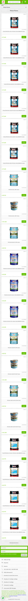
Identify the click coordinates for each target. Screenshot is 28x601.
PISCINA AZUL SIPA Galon (14, 189)
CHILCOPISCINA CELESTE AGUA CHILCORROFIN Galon (14, 110)
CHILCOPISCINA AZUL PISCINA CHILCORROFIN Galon (14, 31)
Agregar (23, 37)
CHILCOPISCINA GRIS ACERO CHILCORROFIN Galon (13, 137)
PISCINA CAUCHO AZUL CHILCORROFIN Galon (13, 295)
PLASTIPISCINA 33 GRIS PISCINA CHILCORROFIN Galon (14, 532)
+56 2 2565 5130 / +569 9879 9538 (10, 569)
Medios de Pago (6, 559)
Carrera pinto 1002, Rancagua (9, 588)
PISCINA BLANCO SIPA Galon (14, 242)
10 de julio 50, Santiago (7, 585)
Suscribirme (24, 555)
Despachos (5, 562)
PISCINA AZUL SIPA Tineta (14, 216)
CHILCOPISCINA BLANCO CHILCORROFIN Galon (14, 84)
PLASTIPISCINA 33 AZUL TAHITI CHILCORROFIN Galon (14, 479)
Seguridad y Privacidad (13, 595)
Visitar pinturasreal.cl (7, 572)
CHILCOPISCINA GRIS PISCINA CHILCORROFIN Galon (14, 163)
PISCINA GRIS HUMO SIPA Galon (14, 400)
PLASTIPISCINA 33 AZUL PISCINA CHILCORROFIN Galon (13, 453)
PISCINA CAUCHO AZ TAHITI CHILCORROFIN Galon (13, 268)
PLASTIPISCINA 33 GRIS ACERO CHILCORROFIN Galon (14, 505)
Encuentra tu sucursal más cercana (10, 575)
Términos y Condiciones (22, 594)
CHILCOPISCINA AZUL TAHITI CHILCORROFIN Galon (13, 57)
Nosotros (5, 566)
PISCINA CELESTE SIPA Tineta (14, 374)
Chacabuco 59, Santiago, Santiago (9, 579)
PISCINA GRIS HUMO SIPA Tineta (14, 426)
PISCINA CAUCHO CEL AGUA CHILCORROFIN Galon (13, 321)
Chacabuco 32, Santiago (7, 582)
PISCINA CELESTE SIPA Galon (14, 347)
